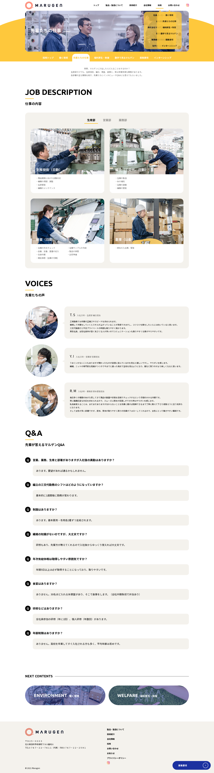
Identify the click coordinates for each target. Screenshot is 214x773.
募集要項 (144, 57)
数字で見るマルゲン (124, 57)
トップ (96, 5)
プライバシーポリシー (116, 758)
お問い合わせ (174, 5)
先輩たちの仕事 (81, 57)
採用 (160, 5)
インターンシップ (162, 57)
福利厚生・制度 (101, 57)
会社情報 (147, 5)
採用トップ (48, 57)
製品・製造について (114, 5)
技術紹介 (133, 5)
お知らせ (111, 753)
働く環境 (63, 57)
